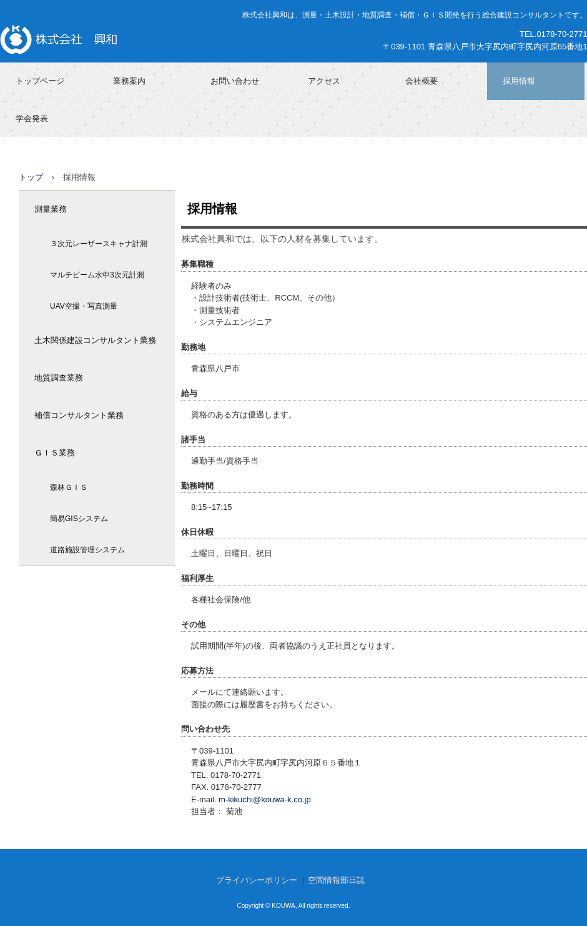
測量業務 (50, 209)
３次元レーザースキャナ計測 (98, 243)
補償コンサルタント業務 (79, 415)
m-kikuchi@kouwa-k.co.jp (265, 799)
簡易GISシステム (79, 518)
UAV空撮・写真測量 (83, 306)
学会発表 (32, 118)
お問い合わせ (234, 81)
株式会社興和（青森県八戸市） (94, 39)
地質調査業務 (58, 377)
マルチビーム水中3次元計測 (97, 275)
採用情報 (519, 81)
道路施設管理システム (87, 549)
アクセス (324, 81)
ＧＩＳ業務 (54, 452)
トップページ (40, 81)
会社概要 (421, 81)
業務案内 (129, 81)
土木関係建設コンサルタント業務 (95, 340)
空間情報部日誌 (336, 880)
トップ (31, 177)
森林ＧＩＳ (68, 487)
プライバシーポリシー (256, 880)
